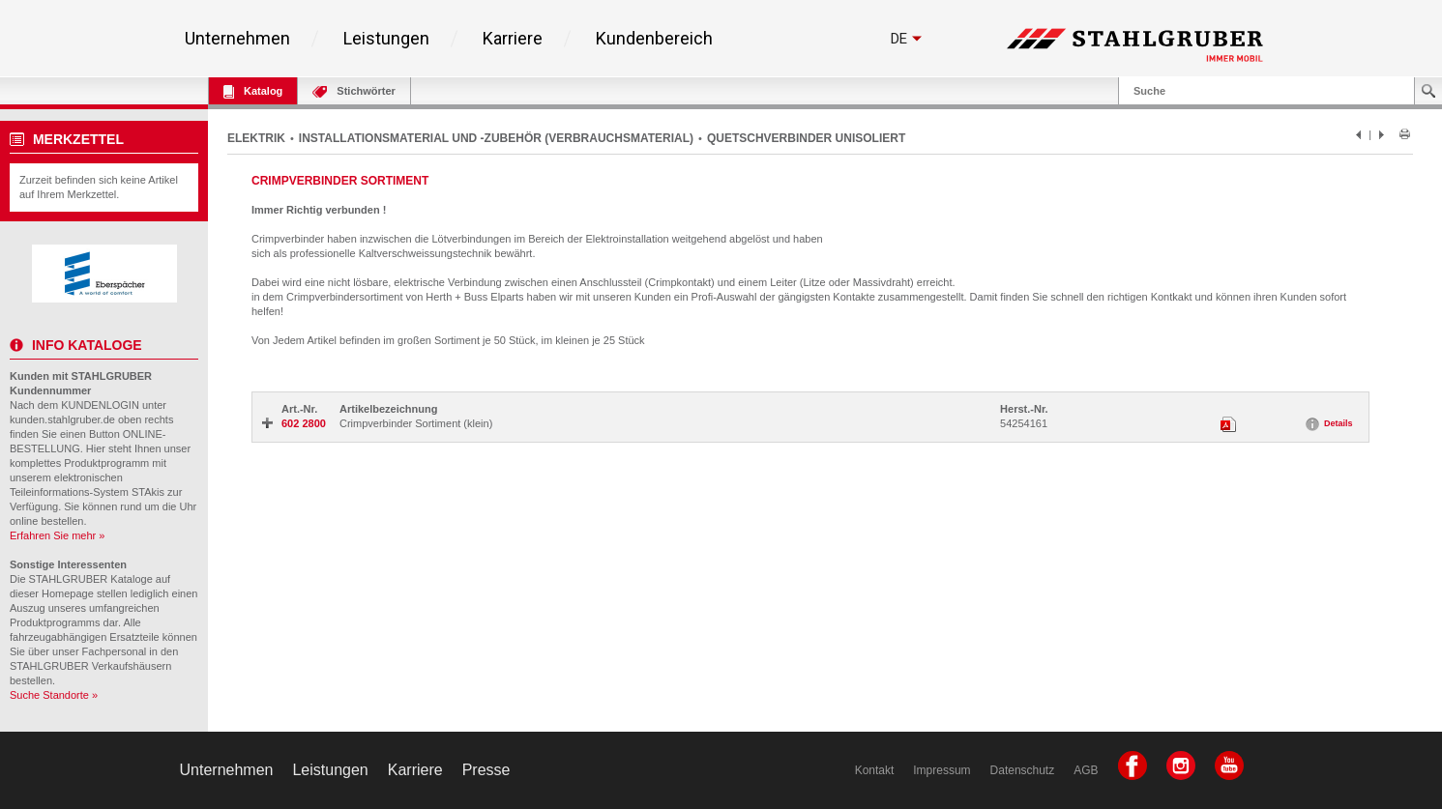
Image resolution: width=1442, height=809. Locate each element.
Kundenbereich (654, 38)
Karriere (513, 38)
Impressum (941, 770)
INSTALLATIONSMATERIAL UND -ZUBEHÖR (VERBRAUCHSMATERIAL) (496, 138)
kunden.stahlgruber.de (62, 419)
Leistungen (386, 38)
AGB (1086, 770)
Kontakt (875, 770)
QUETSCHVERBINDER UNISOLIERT (806, 138)
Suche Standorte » (54, 695)
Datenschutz (1022, 770)
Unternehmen (237, 38)
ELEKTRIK (256, 138)
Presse (486, 770)
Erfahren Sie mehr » (57, 535)
